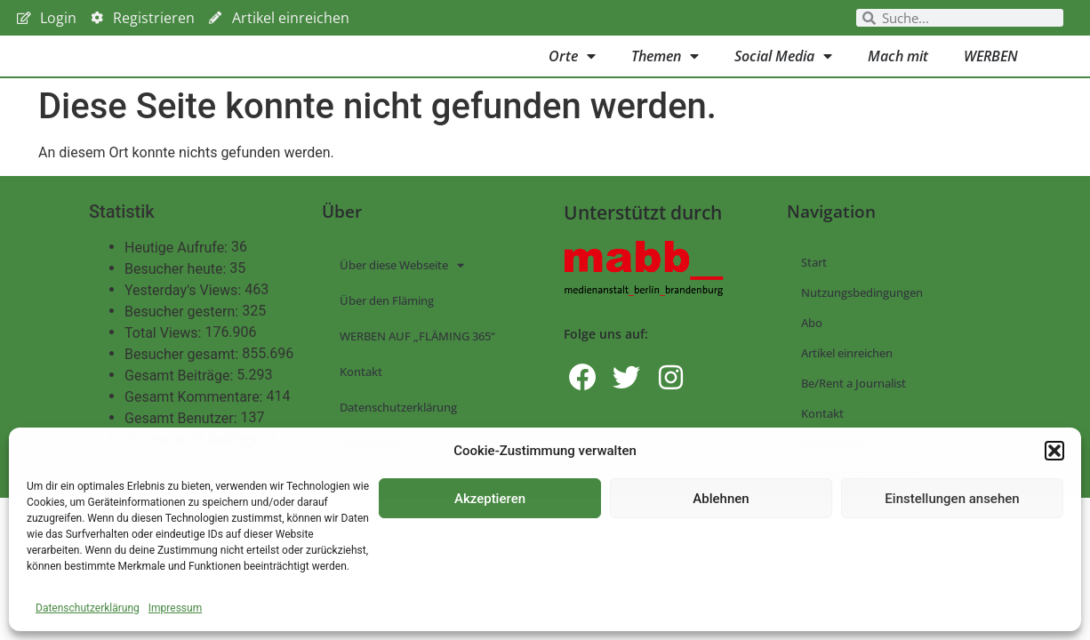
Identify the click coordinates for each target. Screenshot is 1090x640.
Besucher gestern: (183, 348)
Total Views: (164, 370)
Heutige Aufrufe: (177, 284)
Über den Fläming (387, 337)
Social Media (783, 75)
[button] (1054, 451)
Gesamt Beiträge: (180, 412)
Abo (811, 359)
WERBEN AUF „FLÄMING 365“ (417, 372)
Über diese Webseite (402, 301)
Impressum (175, 608)
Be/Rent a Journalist (853, 420)
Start (814, 299)
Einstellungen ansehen (952, 499)
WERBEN (991, 74)
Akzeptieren (489, 499)
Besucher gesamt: (183, 391)
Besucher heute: (176, 306)
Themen (665, 75)
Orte (572, 75)
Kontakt (361, 408)
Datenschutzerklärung (88, 608)
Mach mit (898, 74)
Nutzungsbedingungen (862, 329)
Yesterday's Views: (184, 327)
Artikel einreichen (847, 389)
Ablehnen (721, 499)
